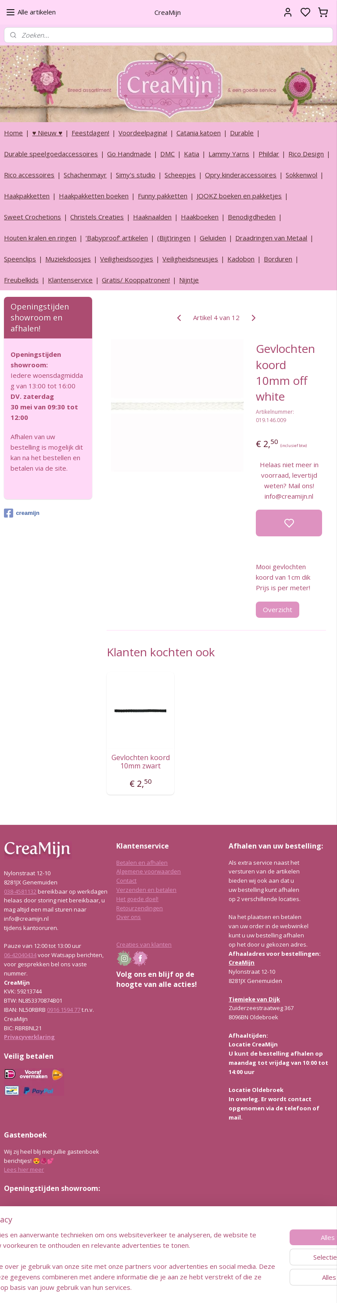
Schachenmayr (85, 174)
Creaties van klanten (144, 944)
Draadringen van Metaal (271, 237)
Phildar (268, 153)
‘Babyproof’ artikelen (117, 237)
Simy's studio (135, 174)
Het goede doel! (137, 899)
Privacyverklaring (29, 1037)
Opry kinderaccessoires (240, 174)
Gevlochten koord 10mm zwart (140, 761)
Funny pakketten (162, 195)
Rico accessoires (29, 174)
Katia (191, 153)
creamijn (21, 513)
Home (13, 132)
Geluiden (213, 237)
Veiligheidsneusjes (190, 258)
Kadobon (241, 258)
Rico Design (306, 153)
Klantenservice (70, 279)
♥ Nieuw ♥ (47, 132)
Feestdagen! (90, 132)
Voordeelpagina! (142, 132)
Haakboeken (200, 216)
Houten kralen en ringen (40, 237)
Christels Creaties (97, 216)
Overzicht (278, 609)
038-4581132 (20, 891)
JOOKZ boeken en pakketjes (239, 195)
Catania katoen (198, 132)
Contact (126, 880)
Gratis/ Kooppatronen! (136, 279)
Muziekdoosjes (68, 258)
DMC (167, 153)
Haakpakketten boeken (94, 195)
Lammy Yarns (228, 153)
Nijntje (189, 279)
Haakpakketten (27, 195)
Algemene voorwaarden (148, 871)
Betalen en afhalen (142, 862)
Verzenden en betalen (146, 890)
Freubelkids (21, 279)
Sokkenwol (301, 174)
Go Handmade (129, 153)
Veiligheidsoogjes (126, 258)
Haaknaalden (152, 216)
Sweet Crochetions (32, 216)
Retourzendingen (139, 908)
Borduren (278, 258)
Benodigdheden (252, 216)
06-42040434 (20, 955)
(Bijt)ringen (173, 237)
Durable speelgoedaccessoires (51, 153)
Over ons (128, 917)
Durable (242, 132)
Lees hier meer (24, 1169)
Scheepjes (180, 174)
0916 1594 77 (63, 1010)
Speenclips (20, 258)
